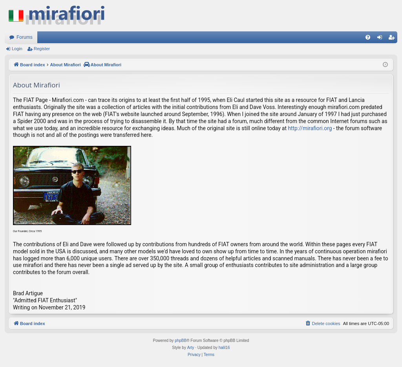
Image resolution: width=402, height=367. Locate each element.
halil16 (224, 347)
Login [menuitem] (381, 39)
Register (42, 48)
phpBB (180, 340)
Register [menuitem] (393, 39)
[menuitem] (368, 37)
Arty (190, 347)
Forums (24, 37)
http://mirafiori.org (310, 128)
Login (17, 48)
